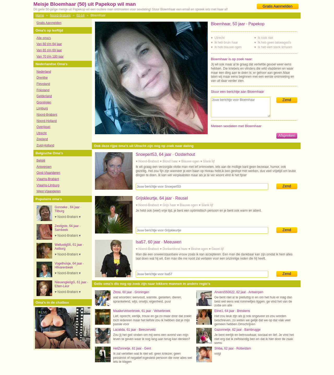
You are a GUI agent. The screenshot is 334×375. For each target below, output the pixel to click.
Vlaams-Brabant (48, 179)
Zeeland (42, 139)
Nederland (44, 71)
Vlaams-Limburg (48, 185)
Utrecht (42, 133)
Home (39, 15)
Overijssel (43, 127)
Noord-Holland (47, 121)
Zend (287, 100)
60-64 (80, 15)
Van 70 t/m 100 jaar (50, 56)
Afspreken (286, 135)
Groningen (44, 102)
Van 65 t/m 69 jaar (49, 50)
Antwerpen (44, 167)
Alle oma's (44, 38)
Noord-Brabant (60, 15)
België (41, 160)
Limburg (42, 108)
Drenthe (42, 77)
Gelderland (44, 96)
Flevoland (43, 84)
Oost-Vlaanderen (48, 173)
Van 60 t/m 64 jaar (49, 44)
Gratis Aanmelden (278, 6)
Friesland (43, 90)
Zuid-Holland (45, 145)
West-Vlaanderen (49, 191)
